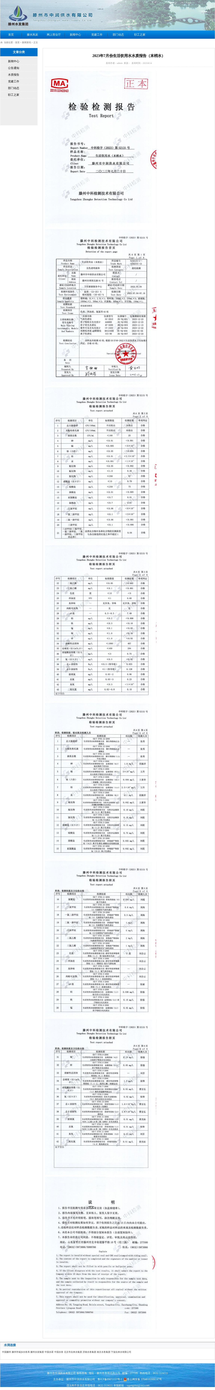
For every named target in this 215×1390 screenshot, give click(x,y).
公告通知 (13, 67)
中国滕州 (6, 1352)
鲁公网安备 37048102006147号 (142, 1379)
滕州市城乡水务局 (21, 1352)
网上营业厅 (54, 34)
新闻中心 (75, 34)
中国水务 (58, 1352)
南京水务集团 (103, 1352)
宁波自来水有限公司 (121, 1352)
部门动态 (118, 34)
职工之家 (139, 34)
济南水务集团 (89, 1352)
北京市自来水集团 (73, 1352)
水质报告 (13, 74)
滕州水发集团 (37, 1352)
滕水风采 (32, 34)
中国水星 (49, 1352)
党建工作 (96, 34)
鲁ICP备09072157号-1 (110, 1379)
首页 (11, 34)
